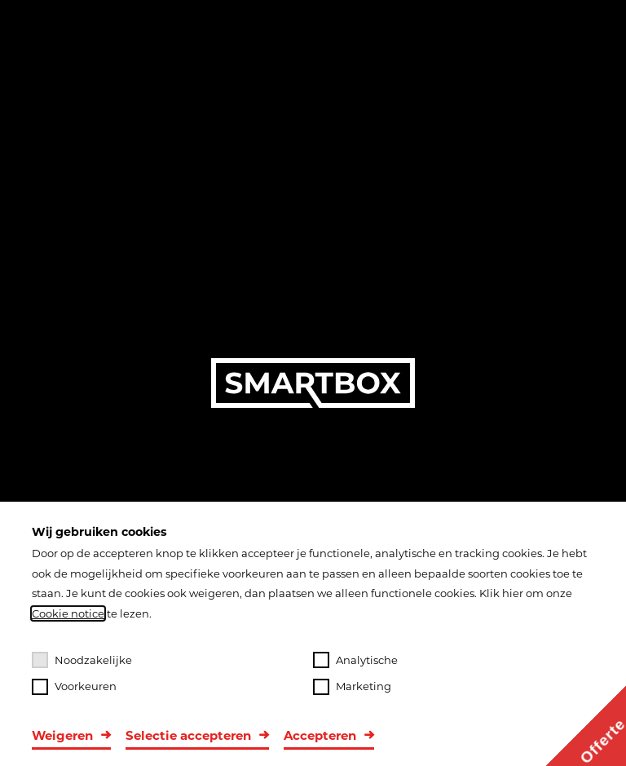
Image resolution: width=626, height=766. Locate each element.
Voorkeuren (74, 687)
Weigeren (62, 735)
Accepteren (320, 735)
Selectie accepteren (188, 735)
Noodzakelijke (82, 660)
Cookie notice (68, 613)
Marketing (352, 687)
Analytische (355, 660)
